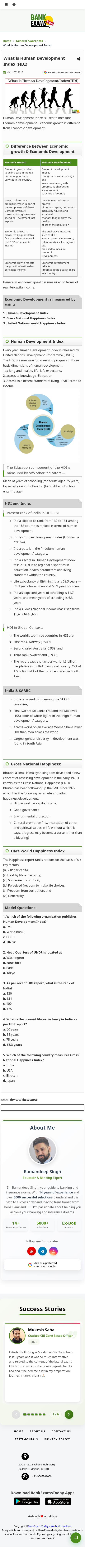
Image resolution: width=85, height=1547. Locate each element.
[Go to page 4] (36, 1415)
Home (7, 41)
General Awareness (30, 41)
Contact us (61, 1431)
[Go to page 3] (32, 1415)
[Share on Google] (62, 72)
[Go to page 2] (28, 1415)
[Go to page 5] (40, 1415)
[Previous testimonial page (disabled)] (16, 1414)
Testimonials (26, 1439)
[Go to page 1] (24, 1415)
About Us (37, 1431)
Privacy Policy (57, 1439)
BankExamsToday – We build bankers (49, 1526)
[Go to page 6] (44, 1415)
